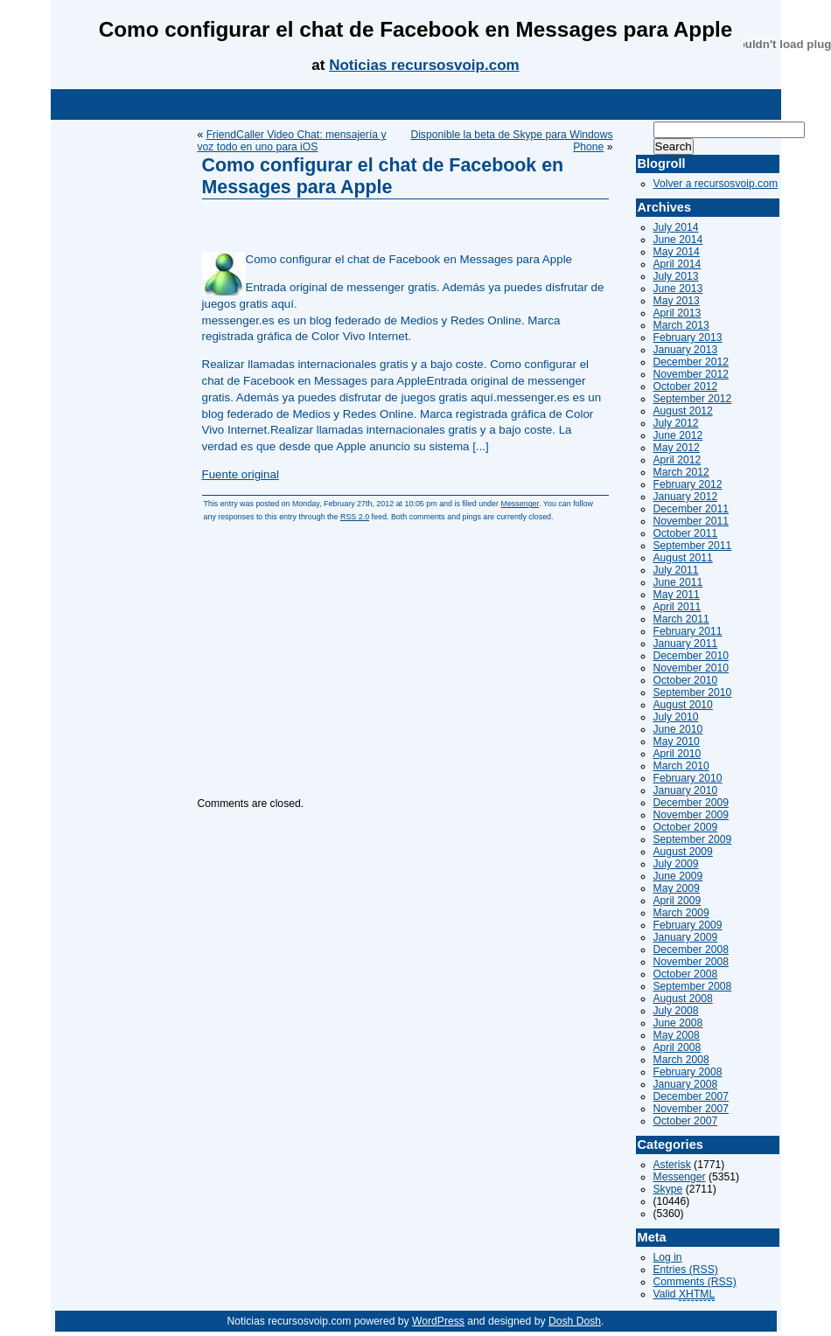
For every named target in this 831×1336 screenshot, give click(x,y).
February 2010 (688, 778)
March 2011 (681, 619)
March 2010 (681, 766)
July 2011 (676, 570)
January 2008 (685, 1084)
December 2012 (691, 362)
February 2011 (688, 631)
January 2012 (685, 497)
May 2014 (676, 252)
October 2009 (685, 827)
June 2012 (678, 435)
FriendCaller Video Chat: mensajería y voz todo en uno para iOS (292, 141)
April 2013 (677, 313)
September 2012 (692, 399)
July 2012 (676, 423)
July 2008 (676, 1011)
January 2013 (685, 350)
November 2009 (691, 815)
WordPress (438, 1321)
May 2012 (676, 448)
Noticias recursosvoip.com (424, 65)
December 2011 (691, 509)
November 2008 (691, 962)
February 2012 (688, 484)
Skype (668, 1189)
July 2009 (676, 864)
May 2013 (676, 301)
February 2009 (688, 925)
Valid (684, 1294)
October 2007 (685, 1121)
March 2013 (681, 325)
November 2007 (691, 1109)
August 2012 (683, 411)
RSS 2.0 (354, 516)
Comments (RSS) (695, 1282)
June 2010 (678, 729)
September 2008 (692, 986)
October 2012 (685, 386)
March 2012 (681, 472)
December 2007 (691, 1096)
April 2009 (677, 900)
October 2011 (685, 533)
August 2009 (683, 851)
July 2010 (676, 717)
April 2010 (677, 754)
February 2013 (688, 337)
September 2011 (692, 545)
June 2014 (678, 239)
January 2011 (685, 643)
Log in (667, 1257)
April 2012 (677, 460)
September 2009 (692, 839)
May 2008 (676, 1035)
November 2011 (691, 521)
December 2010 (691, 656)
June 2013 (678, 288)
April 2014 (677, 264)
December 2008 (691, 949)
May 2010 (676, 741)
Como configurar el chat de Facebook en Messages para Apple (383, 176)
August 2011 (683, 558)
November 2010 (691, 668)
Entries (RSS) (685, 1269)
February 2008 (688, 1072)
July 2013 (676, 276)
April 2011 (677, 607)
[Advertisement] (415, 104)
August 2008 (683, 998)
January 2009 (685, 937)
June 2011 (678, 582)
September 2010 (692, 692)
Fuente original (240, 474)
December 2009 (691, 803)
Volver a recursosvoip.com (716, 183)
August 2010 (683, 705)
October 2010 (685, 680)
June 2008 (678, 1023)
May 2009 (676, 888)
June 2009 (678, 876)
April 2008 (677, 1047)
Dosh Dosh (574, 1321)
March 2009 (681, 913)
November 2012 (691, 374)
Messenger (519, 503)
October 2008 (685, 974)
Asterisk (672, 1165)
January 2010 (685, 790)
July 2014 (676, 227)
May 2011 (676, 594)
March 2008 (681, 1060)
